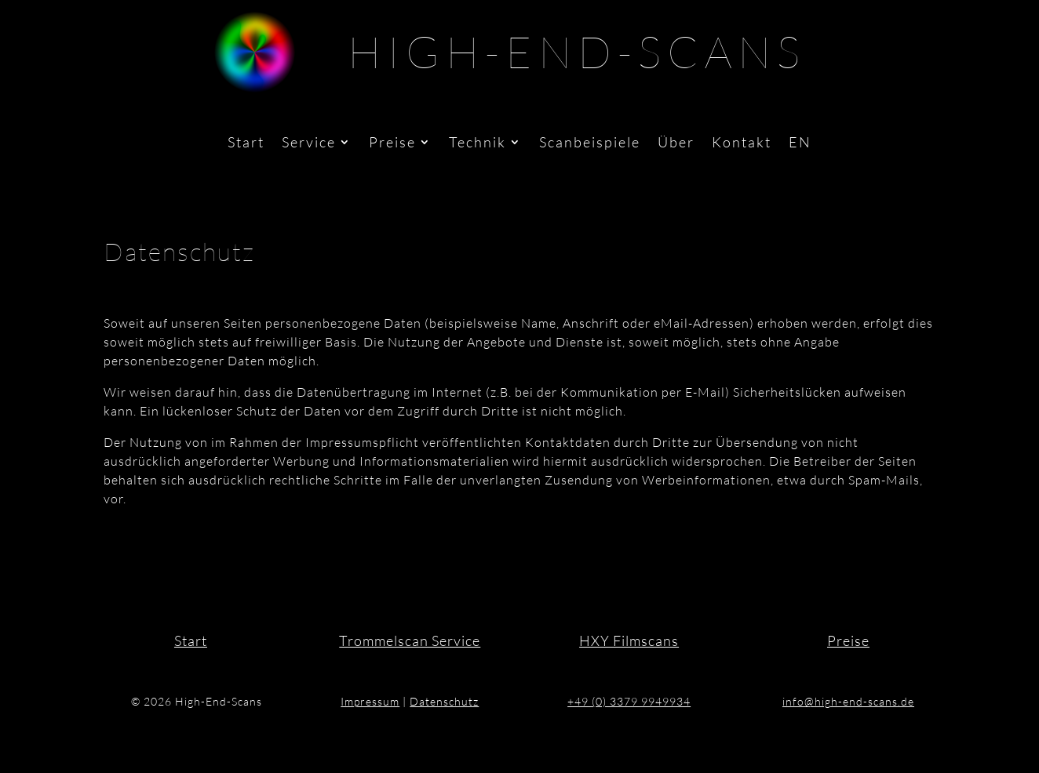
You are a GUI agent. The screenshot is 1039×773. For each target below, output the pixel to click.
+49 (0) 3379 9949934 (629, 701)
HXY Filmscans (629, 640)
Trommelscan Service (409, 640)
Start (246, 143)
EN (800, 143)
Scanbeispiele (589, 143)
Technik (477, 143)
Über (676, 143)
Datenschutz (444, 701)
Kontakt (741, 143)
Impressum (370, 701)
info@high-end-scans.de (848, 701)
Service (309, 143)
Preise (392, 143)
